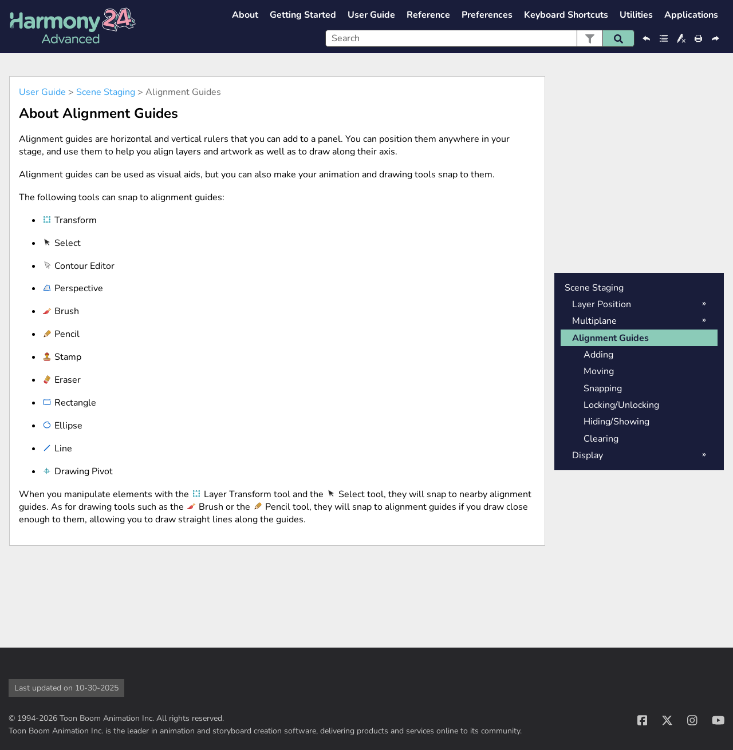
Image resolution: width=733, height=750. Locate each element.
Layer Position (601, 304)
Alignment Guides (610, 338)
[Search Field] (480, 38)
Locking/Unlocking (621, 405)
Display (587, 455)
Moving (599, 371)
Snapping (603, 388)
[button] (589, 38)
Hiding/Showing (616, 421)
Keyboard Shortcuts (566, 15)
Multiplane (594, 321)
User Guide (371, 15)
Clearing (601, 438)
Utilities (636, 15)
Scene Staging (105, 92)
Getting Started (303, 15)
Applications (691, 15)
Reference (428, 15)
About (245, 15)
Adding (598, 354)
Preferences (487, 15)
